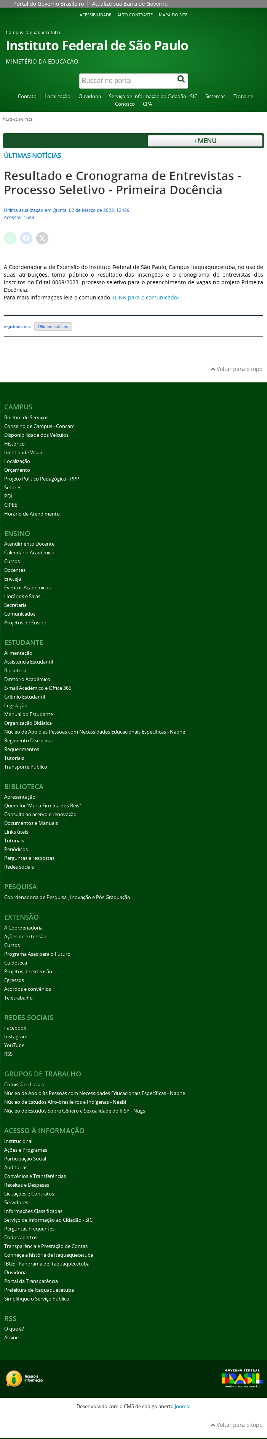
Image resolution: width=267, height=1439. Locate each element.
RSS (8, 1054)
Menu (205, 140)
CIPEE (10, 505)
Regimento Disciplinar (28, 740)
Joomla (182, 1406)
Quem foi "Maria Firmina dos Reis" (42, 805)
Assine (11, 1337)
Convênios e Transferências (35, 1176)
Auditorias (15, 1167)
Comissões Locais (24, 1084)
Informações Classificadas (33, 1211)
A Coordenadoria (23, 928)
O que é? (14, 1329)
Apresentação (19, 797)
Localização (57, 96)
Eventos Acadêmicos (27, 587)
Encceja (12, 579)
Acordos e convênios (27, 989)
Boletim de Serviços (26, 417)
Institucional (18, 1141)
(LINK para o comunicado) (146, 297)
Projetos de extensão (28, 971)
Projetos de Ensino (25, 622)
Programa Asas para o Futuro (37, 954)
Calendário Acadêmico (29, 552)
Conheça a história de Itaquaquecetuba (48, 1255)
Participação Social (25, 1159)
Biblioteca (15, 670)
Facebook (15, 1028)
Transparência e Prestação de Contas (46, 1246)
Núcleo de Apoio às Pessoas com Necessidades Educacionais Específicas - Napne (94, 732)
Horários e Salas (22, 596)
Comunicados (19, 614)
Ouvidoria (89, 96)
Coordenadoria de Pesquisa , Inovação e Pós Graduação (67, 897)
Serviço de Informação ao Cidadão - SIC (153, 96)
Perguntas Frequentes (29, 1229)
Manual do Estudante (28, 714)
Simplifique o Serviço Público (36, 1299)
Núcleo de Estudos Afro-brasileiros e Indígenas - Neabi (65, 1102)
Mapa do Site (173, 15)
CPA (147, 104)
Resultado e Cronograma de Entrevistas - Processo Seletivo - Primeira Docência (122, 182)
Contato (27, 96)
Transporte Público (25, 767)
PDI (8, 496)
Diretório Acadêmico (27, 679)
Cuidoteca (15, 963)
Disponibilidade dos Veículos (36, 435)
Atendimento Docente (29, 544)
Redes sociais (19, 867)
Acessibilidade (95, 15)
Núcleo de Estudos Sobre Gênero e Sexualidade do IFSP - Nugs (74, 1111)
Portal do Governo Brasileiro (48, 3)
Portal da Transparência (31, 1281)
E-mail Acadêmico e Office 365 (37, 688)
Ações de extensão (25, 936)
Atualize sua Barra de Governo (130, 3)
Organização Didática (28, 723)
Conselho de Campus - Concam (39, 426)
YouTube (14, 1045)
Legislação (15, 705)
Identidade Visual (23, 452)
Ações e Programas (25, 1150)
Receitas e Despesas (26, 1185)
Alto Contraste (135, 15)
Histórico (14, 444)
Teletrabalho (18, 998)
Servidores (16, 1202)
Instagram (15, 1036)
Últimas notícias (32, 155)
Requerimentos (21, 749)
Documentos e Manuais (31, 823)
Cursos (12, 561)
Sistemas (215, 96)
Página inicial (18, 120)
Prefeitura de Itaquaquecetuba (39, 1290)
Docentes (15, 570)
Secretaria (15, 605)
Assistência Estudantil (28, 662)
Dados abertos (20, 1237)
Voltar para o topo (236, 368)
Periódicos (16, 849)
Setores (12, 487)
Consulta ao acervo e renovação (40, 814)
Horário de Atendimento (32, 514)
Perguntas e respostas (29, 858)
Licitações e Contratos (29, 1194)
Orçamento (17, 470)
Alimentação (18, 653)
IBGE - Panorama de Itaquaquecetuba (47, 1264)
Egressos (14, 980)
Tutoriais (14, 758)
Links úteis (16, 832)
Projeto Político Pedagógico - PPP (41, 479)
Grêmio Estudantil (24, 697)
